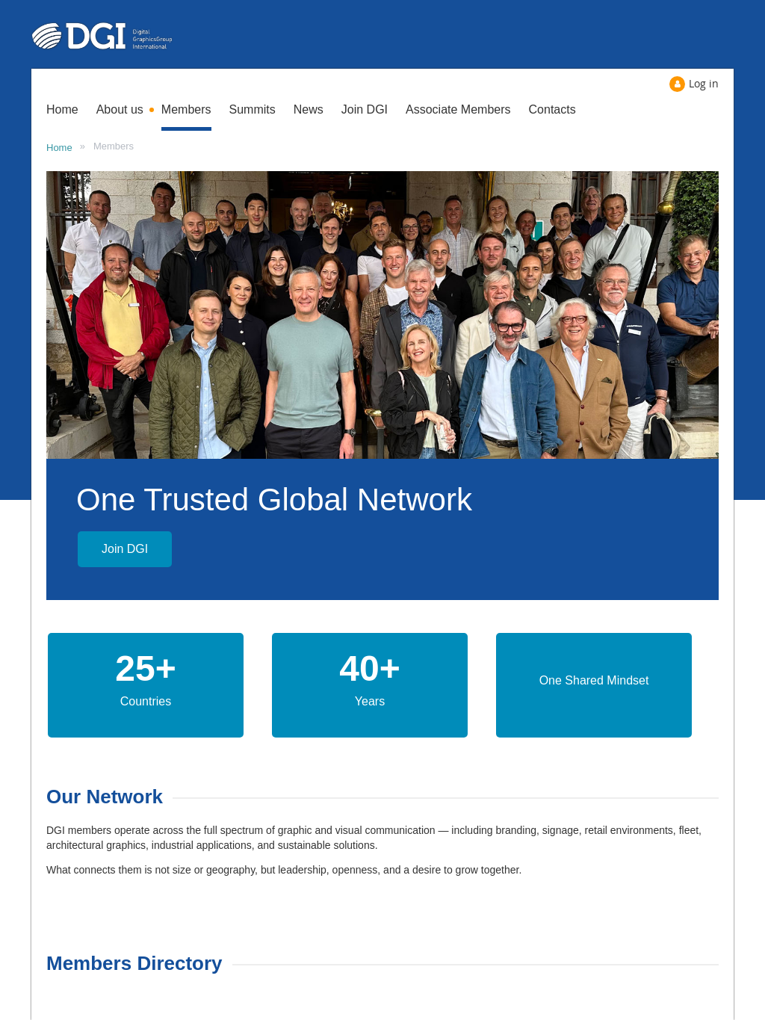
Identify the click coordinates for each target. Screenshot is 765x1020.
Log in (704, 83)
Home (59, 147)
